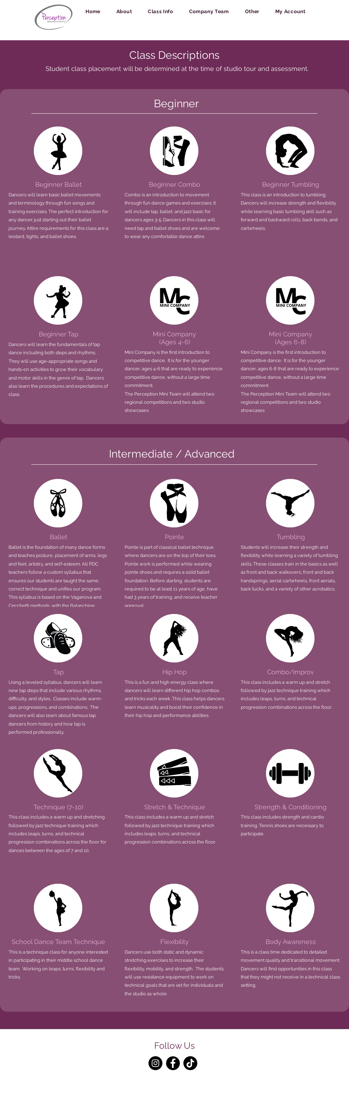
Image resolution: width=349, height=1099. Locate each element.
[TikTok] (190, 1063)
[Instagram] (155, 1063)
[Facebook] (173, 1063)
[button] (124, 11)
